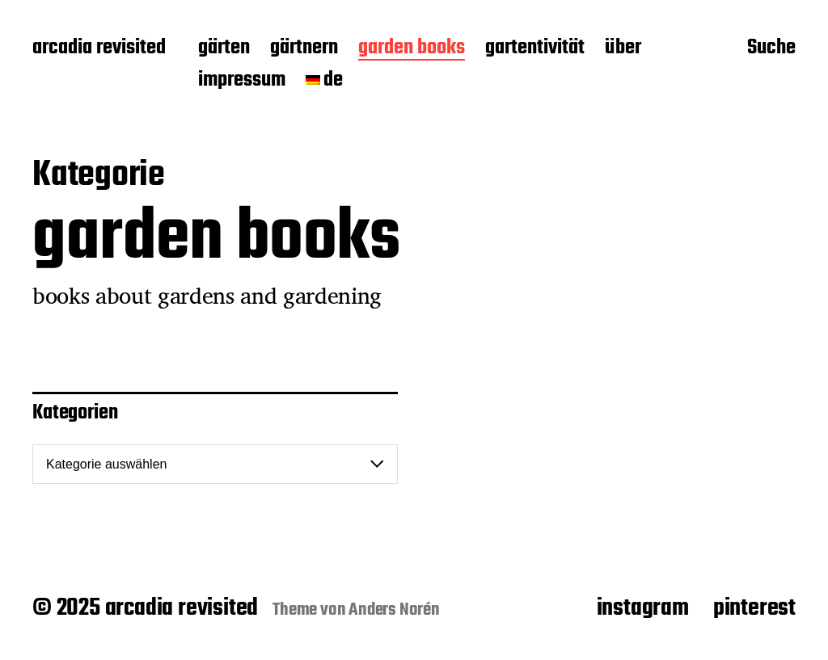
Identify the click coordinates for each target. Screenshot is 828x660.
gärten (224, 48)
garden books (411, 48)
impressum (241, 81)
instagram (643, 608)
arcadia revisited (99, 48)
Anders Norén (394, 610)
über (623, 48)
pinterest (754, 608)
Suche (771, 49)
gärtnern (304, 48)
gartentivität (535, 48)
